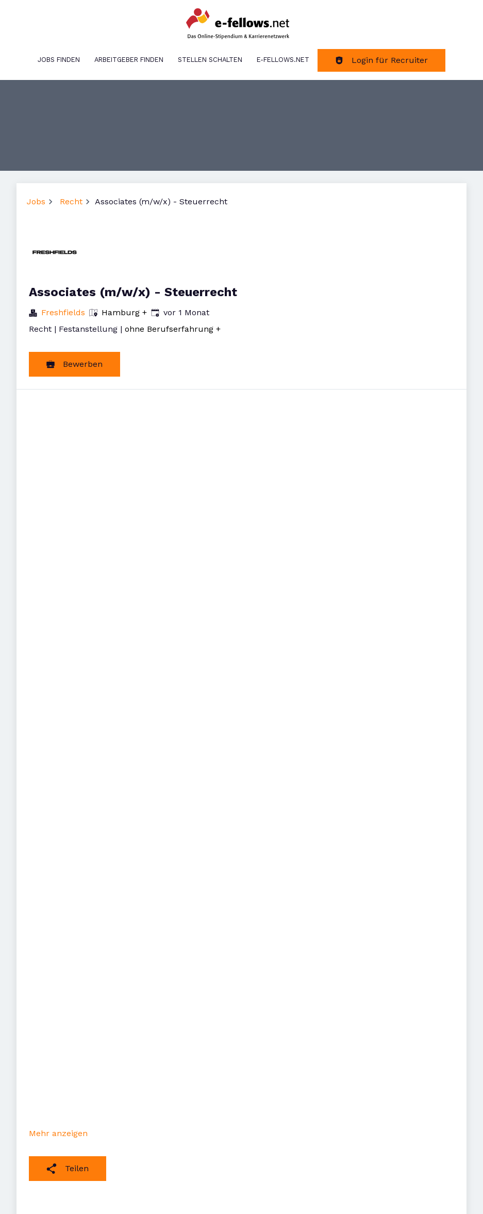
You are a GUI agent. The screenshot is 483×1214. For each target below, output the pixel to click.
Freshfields (63, 312)
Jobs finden (59, 59)
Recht (71, 201)
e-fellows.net (283, 59)
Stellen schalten (210, 59)
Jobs (36, 201)
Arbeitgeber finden (128, 59)
